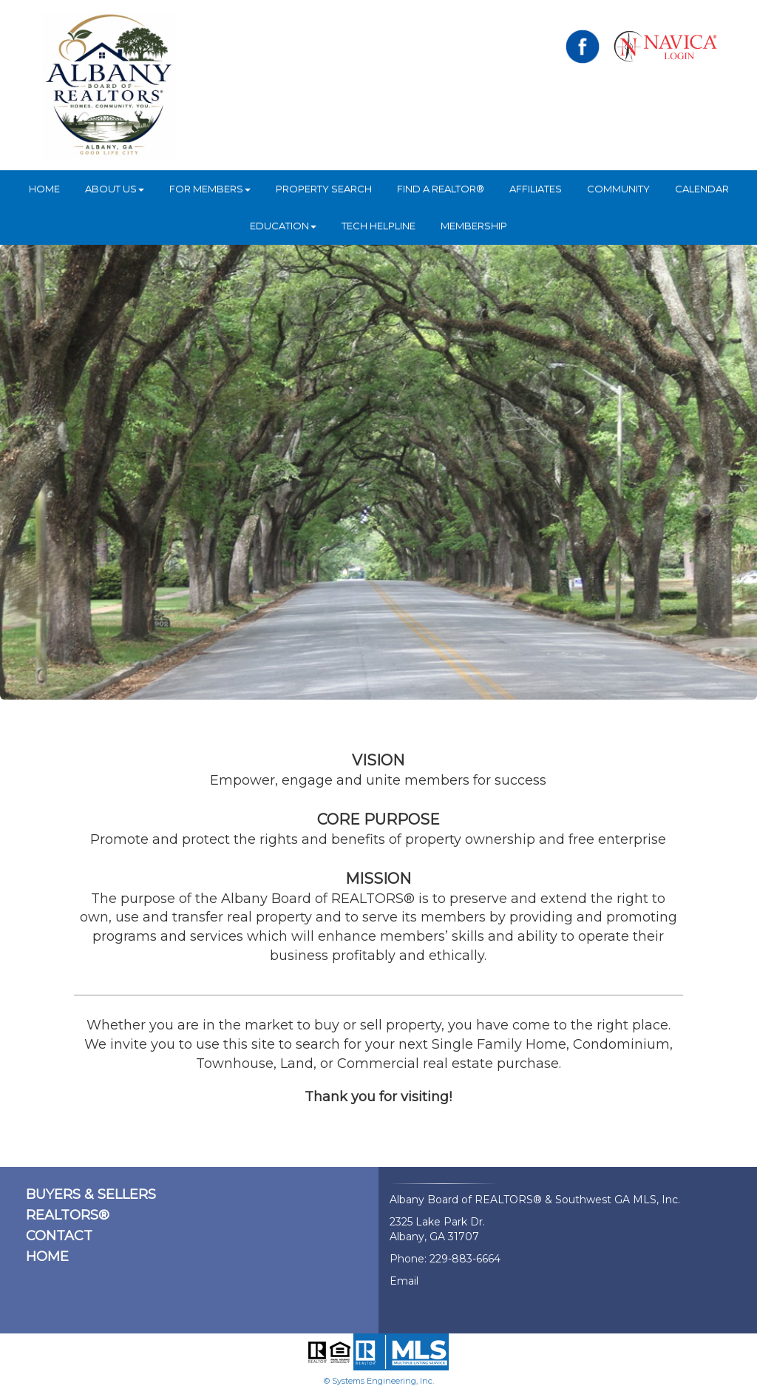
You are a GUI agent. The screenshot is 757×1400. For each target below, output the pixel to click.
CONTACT (59, 1236)
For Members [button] (210, 189)
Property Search (324, 189)
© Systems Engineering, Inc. (379, 1381)
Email (404, 1281)
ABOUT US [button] (114, 189)
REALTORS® (67, 1215)
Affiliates (535, 189)
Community (618, 189)
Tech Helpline (378, 225)
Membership (474, 225)
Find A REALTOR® (440, 189)
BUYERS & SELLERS (91, 1194)
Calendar (702, 189)
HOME (44, 189)
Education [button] (283, 225)
